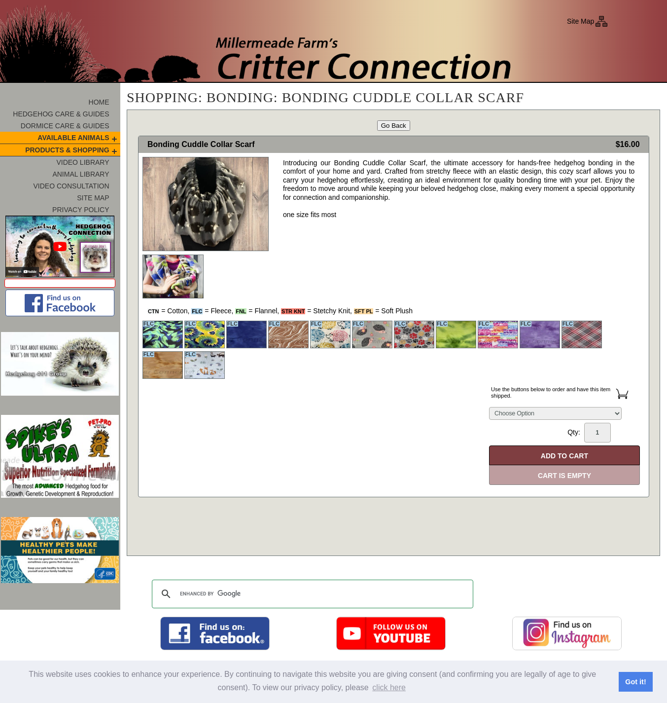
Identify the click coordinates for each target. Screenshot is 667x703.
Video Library (82, 162)
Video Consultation (71, 186)
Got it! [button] (635, 682)
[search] (311, 594)
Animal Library (80, 174)
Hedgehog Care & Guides (61, 114)
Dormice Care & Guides (65, 126)
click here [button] (389, 687)
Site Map (580, 21)
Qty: (588, 433)
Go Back (393, 125)
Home (99, 102)
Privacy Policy (80, 210)
